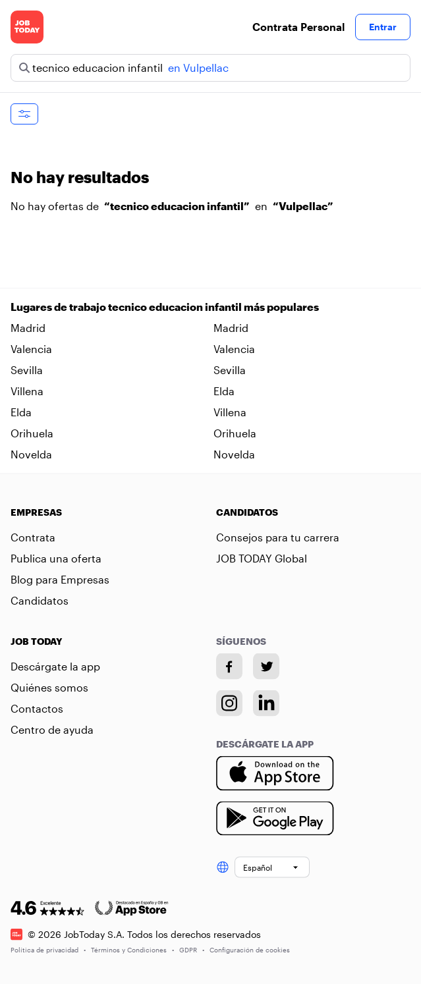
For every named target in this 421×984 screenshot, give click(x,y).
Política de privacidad (48, 949)
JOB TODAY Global (261, 558)
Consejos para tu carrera (277, 537)
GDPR (191, 949)
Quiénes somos (49, 687)
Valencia (31, 348)
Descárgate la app (55, 666)
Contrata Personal (298, 26)
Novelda (31, 454)
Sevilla (27, 370)
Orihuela (32, 433)
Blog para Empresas (60, 579)
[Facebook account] (229, 666)
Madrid (28, 327)
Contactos (37, 708)
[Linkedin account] (266, 703)
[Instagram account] (229, 703)
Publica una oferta (56, 558)
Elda (224, 391)
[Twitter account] (266, 666)
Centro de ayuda (52, 729)
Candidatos (40, 600)
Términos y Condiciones (132, 949)
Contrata (33, 537)
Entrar (383, 26)
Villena (27, 391)
